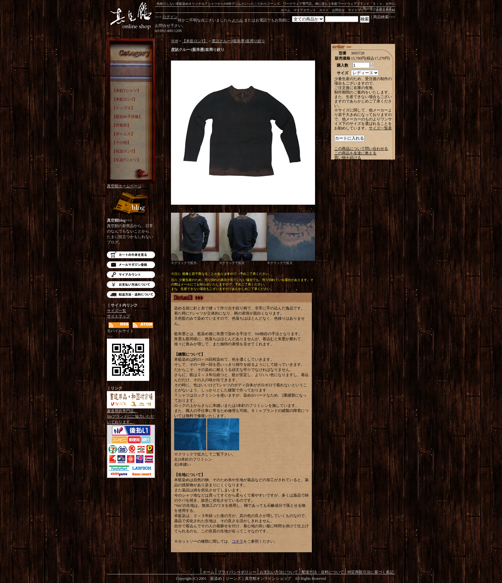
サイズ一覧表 (380, 128)
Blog (131, 204)
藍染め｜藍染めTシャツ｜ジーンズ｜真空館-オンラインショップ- (131, 16)
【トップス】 (123, 108)
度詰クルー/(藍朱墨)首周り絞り (238, 41)
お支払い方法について (131, 284)
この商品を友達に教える (355, 153)
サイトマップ (357, 10)
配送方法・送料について (131, 294)
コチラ (237, 541)
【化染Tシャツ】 (126, 160)
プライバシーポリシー (237, 572)
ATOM (143, 325)
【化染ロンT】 (124, 151)
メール (237, 20)
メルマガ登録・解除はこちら (131, 264)
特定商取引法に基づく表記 (370, 572)
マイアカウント (305, 10)
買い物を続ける (347, 157)
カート (324, 10)
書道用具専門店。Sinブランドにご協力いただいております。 (131, 414)
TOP (174, 41)
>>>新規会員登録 (382, 10)
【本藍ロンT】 (124, 99)
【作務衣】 (121, 125)
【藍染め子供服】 (127, 116)
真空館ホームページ (124, 186)
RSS (119, 325)
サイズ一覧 (116, 310)
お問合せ (338, 10)
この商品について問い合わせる (361, 148)
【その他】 (121, 142)
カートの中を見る (131, 254)
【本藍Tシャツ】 (126, 90)
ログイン (170, 17)
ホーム (285, 10)
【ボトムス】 (123, 134)
